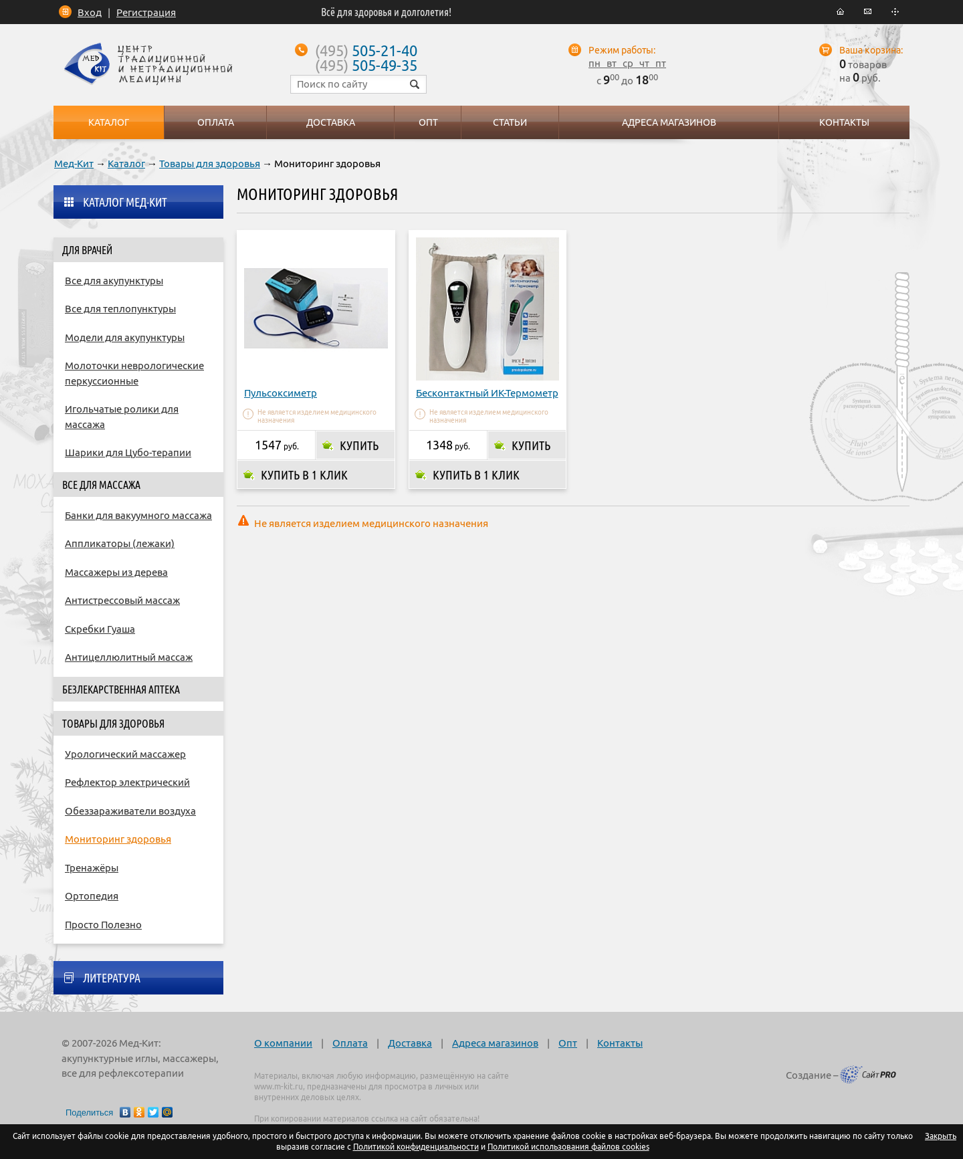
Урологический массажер (125, 754)
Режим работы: (621, 50)
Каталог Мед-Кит (125, 202)
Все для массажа (101, 485)
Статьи (509, 122)
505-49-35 (366, 65)
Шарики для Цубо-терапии (128, 452)
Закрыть (940, 1136)
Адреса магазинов (495, 1043)
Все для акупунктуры (114, 280)
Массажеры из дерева (116, 572)
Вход (90, 12)
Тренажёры (91, 867)
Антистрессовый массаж (122, 600)
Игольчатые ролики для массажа (122, 416)
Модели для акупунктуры (125, 337)
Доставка (410, 1043)
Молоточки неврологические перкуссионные (134, 373)
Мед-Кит (74, 163)
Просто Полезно (103, 924)
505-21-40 (366, 50)
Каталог (126, 163)
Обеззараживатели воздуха (130, 811)
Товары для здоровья (209, 163)
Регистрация (146, 12)
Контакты (620, 1043)
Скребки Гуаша (100, 629)
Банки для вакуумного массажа (138, 515)
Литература (111, 977)
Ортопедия (91, 896)
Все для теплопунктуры (120, 308)
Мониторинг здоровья (118, 839)
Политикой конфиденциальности (416, 1146)
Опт (567, 1043)
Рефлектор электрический (127, 782)
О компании (283, 1043)
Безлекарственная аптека (121, 689)
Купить (359, 445)
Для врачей (87, 250)
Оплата (350, 1043)
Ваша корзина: (871, 50)
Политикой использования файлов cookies (568, 1146)
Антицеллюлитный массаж (129, 657)
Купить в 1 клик (304, 474)
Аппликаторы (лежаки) (120, 543)
